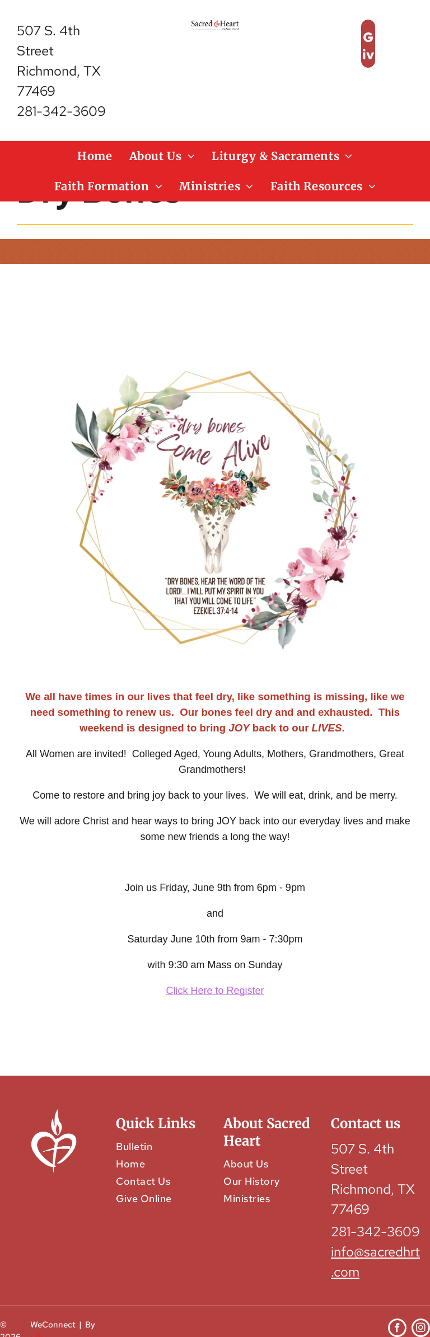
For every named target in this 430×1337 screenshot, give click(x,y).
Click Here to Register (215, 990)
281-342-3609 (61, 111)
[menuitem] (94, 156)
